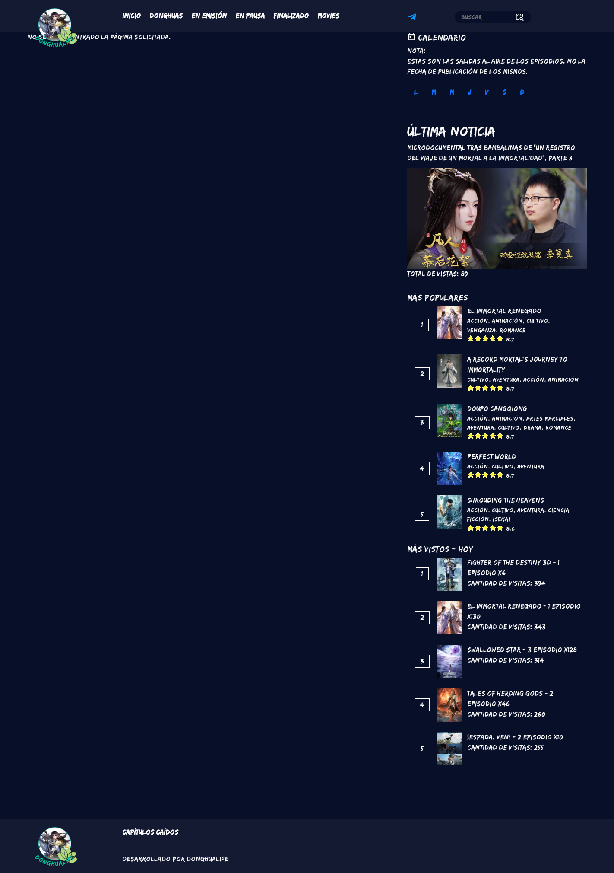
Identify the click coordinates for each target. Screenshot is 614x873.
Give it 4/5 (493, 338)
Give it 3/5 (485, 338)
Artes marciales (549, 418)
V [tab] (486, 92)
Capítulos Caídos (150, 832)
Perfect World (491, 456)
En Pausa (250, 15)
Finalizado (291, 15)
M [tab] (433, 92)
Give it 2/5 (478, 338)
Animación (507, 320)
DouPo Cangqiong (497, 408)
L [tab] (416, 92)
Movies (328, 15)
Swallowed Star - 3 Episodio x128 (522, 649)
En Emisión (209, 15)
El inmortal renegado (504, 311)
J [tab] (469, 92)
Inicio (131, 15)
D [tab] (522, 92)
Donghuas (166, 15)
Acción (477, 320)
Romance (512, 330)
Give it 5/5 (500, 338)
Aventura (506, 379)
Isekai (501, 519)
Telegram (413, 18)
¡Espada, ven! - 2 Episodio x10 (515, 737)
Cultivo (537, 320)
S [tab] (504, 92)
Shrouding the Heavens (505, 500)
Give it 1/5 (471, 338)
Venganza (481, 330)
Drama (532, 427)
